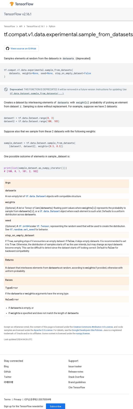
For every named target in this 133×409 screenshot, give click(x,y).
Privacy (17, 399)
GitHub (7, 371)
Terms (7, 399)
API (20, 26)
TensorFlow (9, 26)
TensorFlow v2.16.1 (17, 14)
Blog (6, 366)
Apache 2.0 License (43, 330)
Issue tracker (75, 366)
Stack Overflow (76, 377)
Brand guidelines (77, 382)
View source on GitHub (21, 48)
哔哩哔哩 (8, 382)
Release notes (75, 371)
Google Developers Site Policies (87, 330)
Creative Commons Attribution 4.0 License (93, 327)
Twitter (7, 377)
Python (52, 26)
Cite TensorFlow (76, 387)
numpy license (83, 333)
